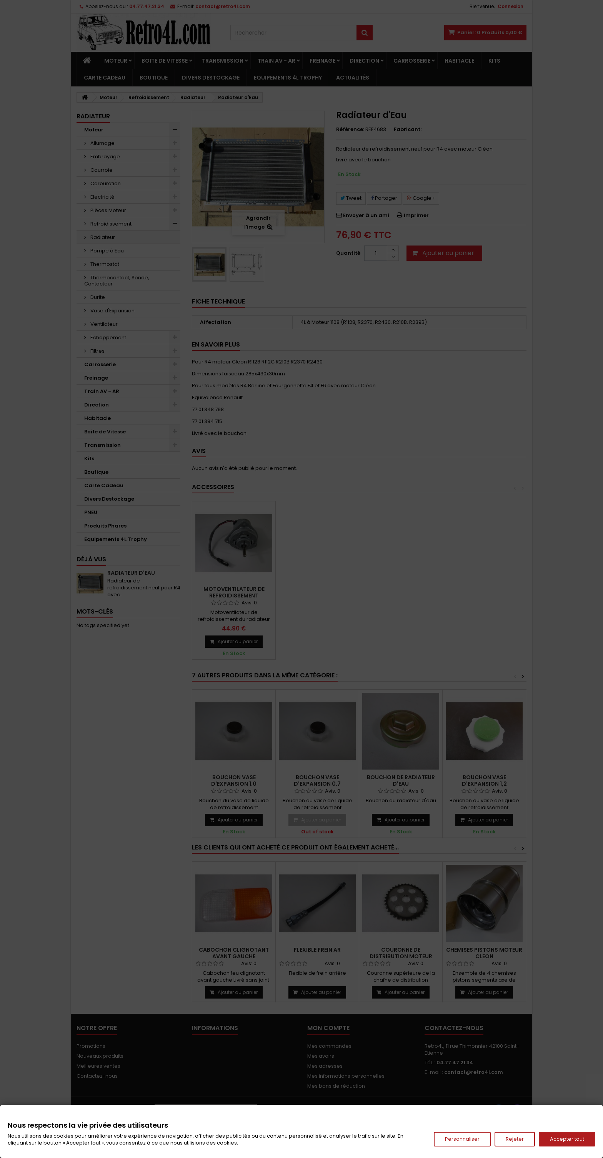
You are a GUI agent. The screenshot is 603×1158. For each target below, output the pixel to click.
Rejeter (515, 1139)
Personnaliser (462, 1139)
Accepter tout (567, 1139)
